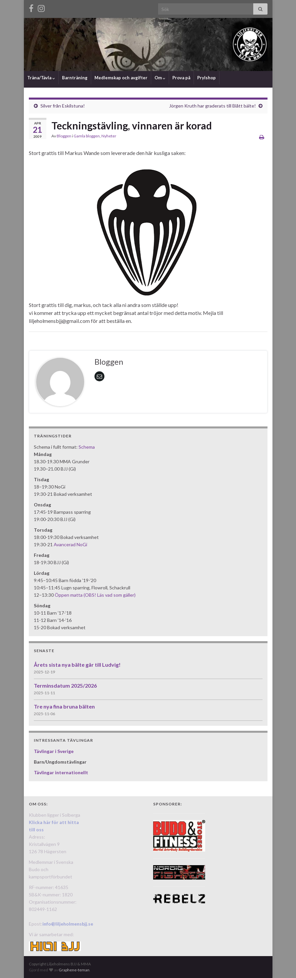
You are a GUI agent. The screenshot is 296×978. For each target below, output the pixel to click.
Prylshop (206, 77)
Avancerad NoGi (70, 544)
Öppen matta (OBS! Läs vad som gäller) (95, 595)
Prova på (181, 77)
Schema (87, 447)
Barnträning (75, 77)
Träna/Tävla (41, 77)
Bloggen (64, 135)
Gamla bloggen (87, 135)
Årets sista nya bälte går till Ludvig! (77, 664)
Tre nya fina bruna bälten (64, 706)
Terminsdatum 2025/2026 (65, 685)
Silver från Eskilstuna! (62, 106)
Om (159, 77)
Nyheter (108, 135)
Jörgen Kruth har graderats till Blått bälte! (212, 106)
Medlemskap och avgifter (121, 77)
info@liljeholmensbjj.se (67, 924)
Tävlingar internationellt (61, 772)
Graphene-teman (74, 969)
